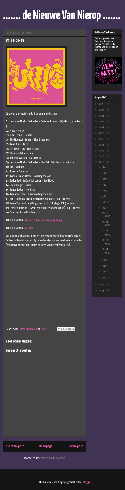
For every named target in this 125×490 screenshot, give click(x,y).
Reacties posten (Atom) (52, 458)
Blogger (87, 482)
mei (105, 208)
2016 (102, 156)
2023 (102, 115)
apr (104, 260)
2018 (102, 145)
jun (104, 202)
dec (105, 167)
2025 (102, 104)
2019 (102, 139)
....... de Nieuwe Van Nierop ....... (61, 15)
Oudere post (75, 446)
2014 (102, 284)
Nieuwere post (15, 446)
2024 (102, 110)
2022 (102, 121)
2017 (102, 150)
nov (105, 173)
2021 (102, 127)
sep (105, 184)
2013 (102, 290)
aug (105, 190)
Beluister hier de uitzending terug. (44, 220)
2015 (102, 162)
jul (104, 196)
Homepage (45, 446)
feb (105, 271)
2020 (102, 133)
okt (105, 179)
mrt (105, 265)
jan (104, 277)
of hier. (29, 228)
